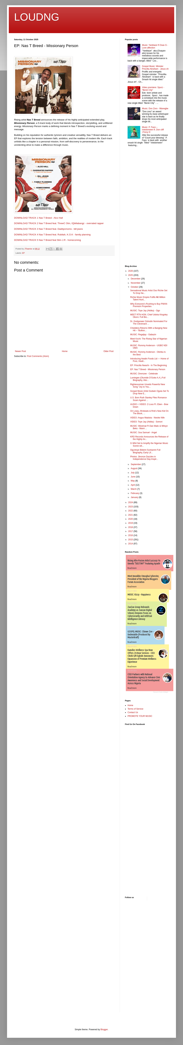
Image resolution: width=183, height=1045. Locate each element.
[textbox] (64, 180)
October (135, 287)
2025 (131, 275)
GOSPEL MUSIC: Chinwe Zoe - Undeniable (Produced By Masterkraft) (141, 634)
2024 (131, 502)
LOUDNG (36, 17)
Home (65, 351)
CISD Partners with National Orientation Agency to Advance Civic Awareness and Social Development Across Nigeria (144, 679)
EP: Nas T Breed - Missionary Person (147, 369)
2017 (131, 531)
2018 (131, 527)
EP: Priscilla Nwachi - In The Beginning (148, 365)
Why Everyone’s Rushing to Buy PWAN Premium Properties (148, 305)
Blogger (104, 1029)
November (136, 283)
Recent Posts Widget (160, 692)
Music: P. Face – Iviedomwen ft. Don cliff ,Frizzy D (153, 130)
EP (23, 253)
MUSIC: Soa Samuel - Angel (143, 432)
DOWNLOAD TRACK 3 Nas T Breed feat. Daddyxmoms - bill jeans (48, 229)
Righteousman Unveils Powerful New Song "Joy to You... (147, 385)
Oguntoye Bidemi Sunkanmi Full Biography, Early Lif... (145, 451)
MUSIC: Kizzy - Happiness (139, 594)
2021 (131, 515)
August (134, 468)
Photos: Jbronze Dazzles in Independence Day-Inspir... (144, 457)
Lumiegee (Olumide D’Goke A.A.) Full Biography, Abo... (147, 378)
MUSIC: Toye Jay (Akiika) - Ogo (145, 310)
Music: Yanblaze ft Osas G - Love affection (155, 46)
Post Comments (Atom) (38, 356)
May (133, 481)
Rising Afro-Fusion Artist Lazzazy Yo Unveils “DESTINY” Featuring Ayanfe (144, 562)
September (136, 464)
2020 (131, 519)
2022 (131, 510)
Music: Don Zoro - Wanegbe (155, 108)
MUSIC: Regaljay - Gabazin (143, 334)
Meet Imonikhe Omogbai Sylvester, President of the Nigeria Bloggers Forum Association (143, 579)
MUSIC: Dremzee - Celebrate (144, 373)
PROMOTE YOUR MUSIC (140, 716)
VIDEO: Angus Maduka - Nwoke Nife (147, 417)
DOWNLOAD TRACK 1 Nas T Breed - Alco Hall (38, 218)
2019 (131, 523)
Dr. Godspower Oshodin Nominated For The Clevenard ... (148, 322)
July (133, 472)
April (133, 485)
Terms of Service (135, 709)
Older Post (108, 351)
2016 (131, 535)
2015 (131, 539)
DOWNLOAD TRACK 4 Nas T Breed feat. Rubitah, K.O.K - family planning (52, 234)
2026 (131, 271)
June (133, 476)
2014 (131, 543)
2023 (131, 506)
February (135, 493)
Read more (132, 568)
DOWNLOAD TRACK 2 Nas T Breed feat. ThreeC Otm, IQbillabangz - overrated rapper (59, 223)
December (136, 278)
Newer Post (20, 351)
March (134, 489)
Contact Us (133, 712)
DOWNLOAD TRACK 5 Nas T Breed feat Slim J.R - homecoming (47, 240)
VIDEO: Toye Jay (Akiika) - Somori (146, 422)
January (135, 497)
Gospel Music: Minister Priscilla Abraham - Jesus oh (155, 67)
